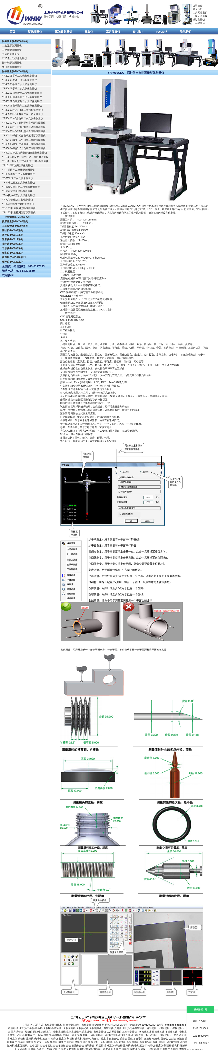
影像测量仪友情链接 (93, 1024)
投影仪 (89, 31)
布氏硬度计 (180, 1035)
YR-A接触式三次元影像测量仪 (18, 195)
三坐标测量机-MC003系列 (16, 217)
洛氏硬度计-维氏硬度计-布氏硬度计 (166, 1028)
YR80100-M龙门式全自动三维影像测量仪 (24, 152)
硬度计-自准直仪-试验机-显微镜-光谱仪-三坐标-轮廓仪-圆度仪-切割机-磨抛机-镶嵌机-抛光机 (150, 1038)
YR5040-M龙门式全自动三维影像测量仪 (24, 139)
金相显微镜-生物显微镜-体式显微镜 (72, 1031)
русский (161, 31)
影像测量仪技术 (53, 1024)
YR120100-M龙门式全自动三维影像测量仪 (25, 157)
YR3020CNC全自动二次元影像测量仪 (22, 110)
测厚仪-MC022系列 (12, 261)
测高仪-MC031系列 (12, 252)
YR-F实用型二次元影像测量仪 (18, 174)
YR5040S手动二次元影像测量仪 (19, 88)
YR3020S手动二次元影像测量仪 (19, 80)
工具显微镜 (199, 23)
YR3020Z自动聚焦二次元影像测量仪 (22, 97)
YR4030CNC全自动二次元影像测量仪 (22, 114)
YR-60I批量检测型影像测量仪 (18, 204)
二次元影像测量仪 (12, 45)
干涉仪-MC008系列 (12, 248)
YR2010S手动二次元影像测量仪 (19, 75)
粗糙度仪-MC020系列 (14, 257)
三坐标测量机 (63, 31)
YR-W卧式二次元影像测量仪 (17, 178)
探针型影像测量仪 (12, 62)
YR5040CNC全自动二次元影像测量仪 (22, 118)
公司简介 (197, 5)
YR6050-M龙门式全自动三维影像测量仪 (24, 144)
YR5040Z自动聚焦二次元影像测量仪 (22, 105)
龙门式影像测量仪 (12, 67)
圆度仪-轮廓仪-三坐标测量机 (87, 1035)
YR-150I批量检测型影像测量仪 (19, 212)
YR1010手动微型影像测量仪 (17, 165)
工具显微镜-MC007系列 (15, 226)
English (138, 31)
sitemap (169, 1024)
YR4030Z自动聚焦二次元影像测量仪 (22, 101)
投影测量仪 (199, 19)
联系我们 (197, 9)
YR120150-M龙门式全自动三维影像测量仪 (25, 161)
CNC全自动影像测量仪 (14, 58)
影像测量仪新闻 (71, 1024)
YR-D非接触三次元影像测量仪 (18, 182)
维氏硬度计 (166, 1035)
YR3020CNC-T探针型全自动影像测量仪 (24, 122)
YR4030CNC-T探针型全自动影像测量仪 (24, 127)
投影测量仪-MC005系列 (15, 221)
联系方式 (38, 1024)
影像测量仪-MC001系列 (15, 41)
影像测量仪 (35, 31)
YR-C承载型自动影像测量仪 (17, 191)
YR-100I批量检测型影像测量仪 (19, 208)
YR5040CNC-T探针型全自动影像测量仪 (24, 131)
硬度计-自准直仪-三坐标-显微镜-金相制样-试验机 (34, 1028)
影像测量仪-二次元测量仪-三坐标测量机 (115, 1031)
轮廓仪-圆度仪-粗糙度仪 (38, 1031)
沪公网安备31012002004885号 (146, 1024)
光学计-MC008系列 (12, 243)
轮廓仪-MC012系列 (12, 239)
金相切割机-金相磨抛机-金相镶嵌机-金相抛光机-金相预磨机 (132, 1042)
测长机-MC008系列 (12, 230)
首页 (12, 31)
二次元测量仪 (200, 12)
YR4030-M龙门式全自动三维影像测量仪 (24, 135)
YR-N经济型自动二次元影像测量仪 (21, 186)
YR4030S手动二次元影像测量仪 (19, 84)
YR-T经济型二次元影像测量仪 (18, 169)
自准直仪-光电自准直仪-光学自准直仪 (124, 1028)
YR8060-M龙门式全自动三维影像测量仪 (24, 148)
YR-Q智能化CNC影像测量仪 (17, 199)
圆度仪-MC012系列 (12, 235)
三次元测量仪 (200, 16)
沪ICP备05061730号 (116, 1024)
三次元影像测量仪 (12, 49)
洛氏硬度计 (151, 1035)
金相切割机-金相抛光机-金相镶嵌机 (82, 1028)
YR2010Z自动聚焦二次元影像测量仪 (22, 92)
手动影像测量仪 (10, 54)
